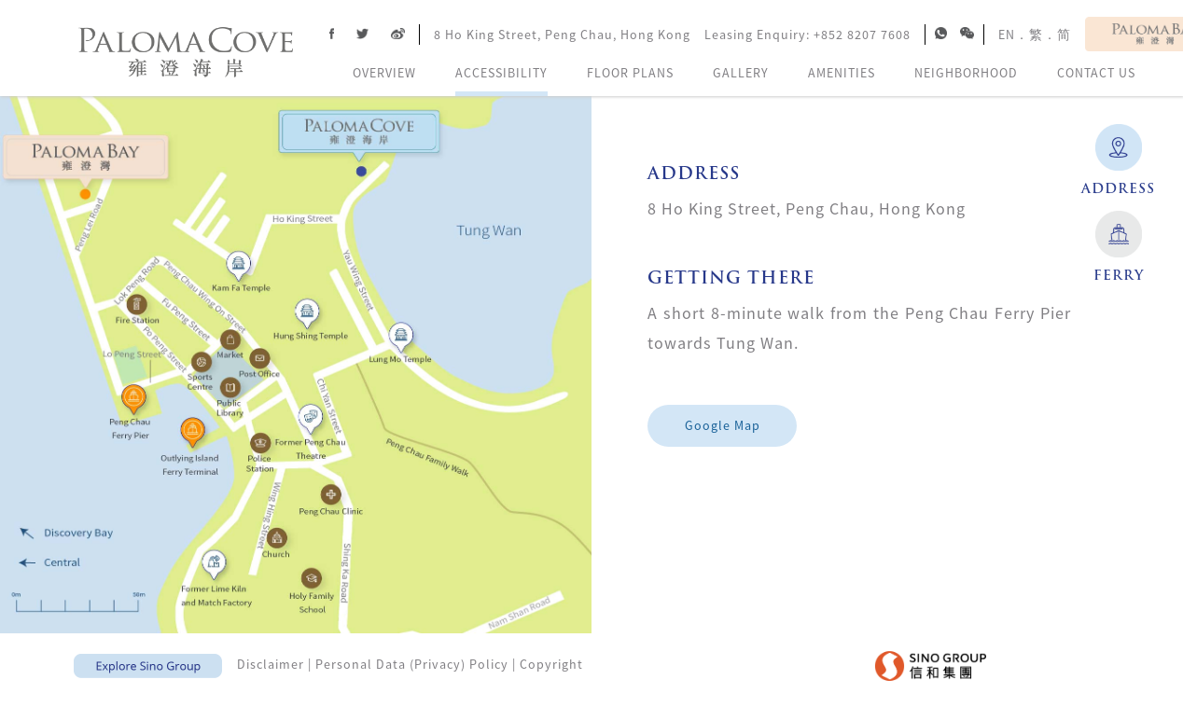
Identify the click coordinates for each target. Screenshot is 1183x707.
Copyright (551, 664)
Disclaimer (270, 664)
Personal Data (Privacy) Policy (411, 664)
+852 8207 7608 (862, 34)
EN (1006, 34)
